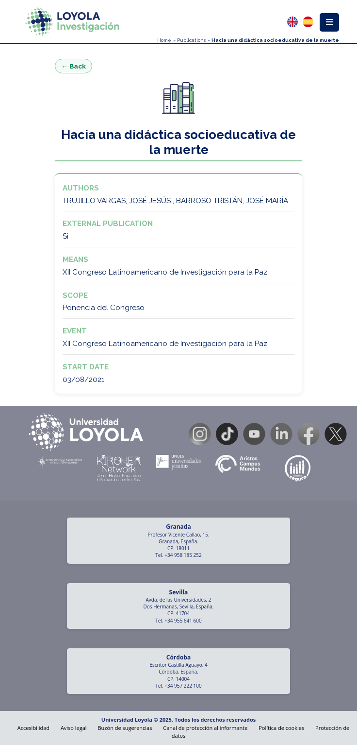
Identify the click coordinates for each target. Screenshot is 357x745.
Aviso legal (74, 727)
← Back (73, 66)
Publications (191, 40)
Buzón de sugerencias (125, 727)
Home (164, 40)
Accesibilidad (33, 727)
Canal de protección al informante (205, 727)
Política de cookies (281, 727)
